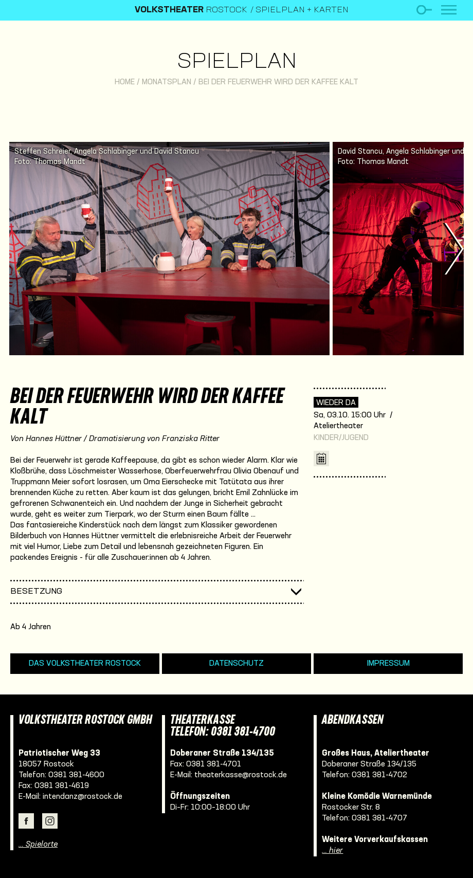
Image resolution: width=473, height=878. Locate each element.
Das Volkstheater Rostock (85, 664)
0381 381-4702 (379, 775)
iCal (321, 458)
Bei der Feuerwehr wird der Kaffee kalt (278, 82)
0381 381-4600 (76, 775)
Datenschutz (236, 664)
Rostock (191, 10)
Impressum (388, 664)
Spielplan (237, 62)
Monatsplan (166, 82)
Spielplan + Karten (302, 10)
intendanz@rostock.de (82, 797)
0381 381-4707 (379, 818)
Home (125, 82)
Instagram (50, 821)
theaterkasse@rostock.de (240, 775)
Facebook (26, 821)
